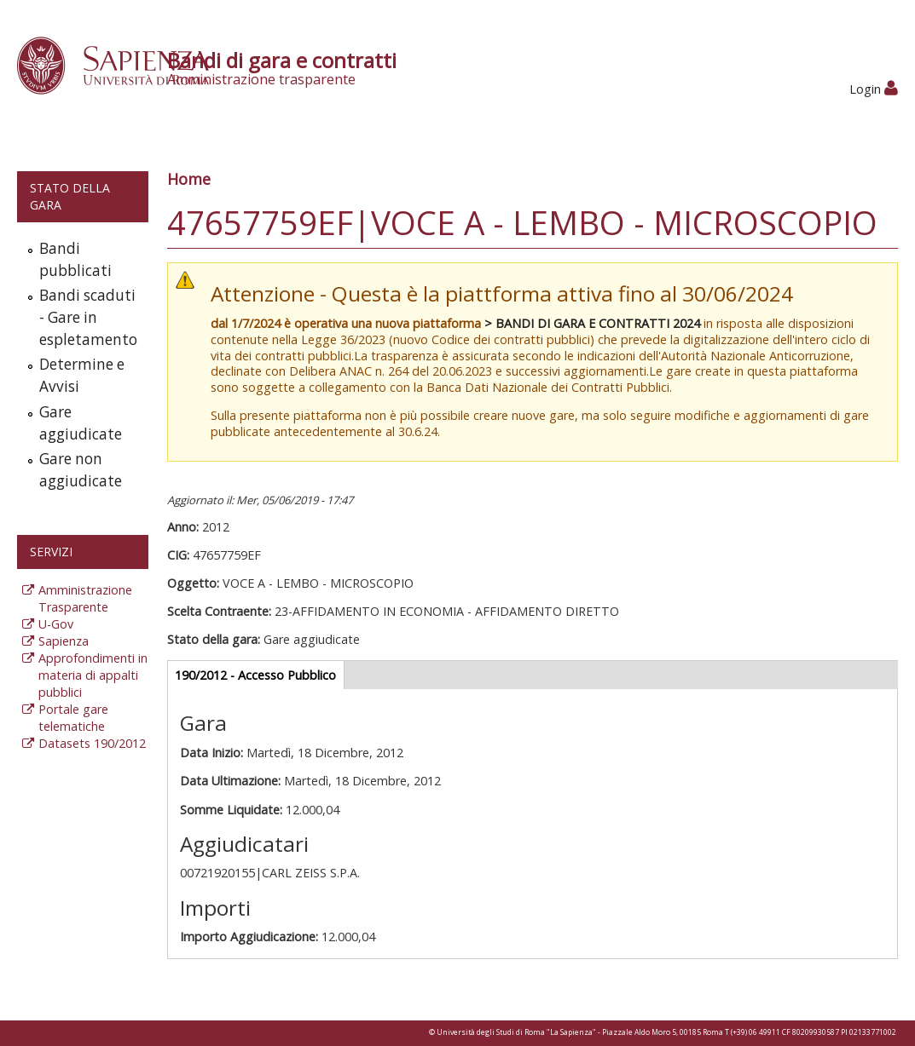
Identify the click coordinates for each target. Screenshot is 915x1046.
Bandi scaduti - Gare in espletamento (88, 317)
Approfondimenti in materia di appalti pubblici (93, 675)
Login (873, 89)
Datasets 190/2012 (92, 743)
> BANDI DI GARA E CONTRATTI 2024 (592, 323)
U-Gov (55, 624)
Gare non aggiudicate (80, 470)
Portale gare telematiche (73, 717)
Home (189, 179)
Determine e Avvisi (82, 375)
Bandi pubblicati (75, 259)
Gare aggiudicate (80, 423)
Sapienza (63, 641)
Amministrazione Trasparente (85, 598)
